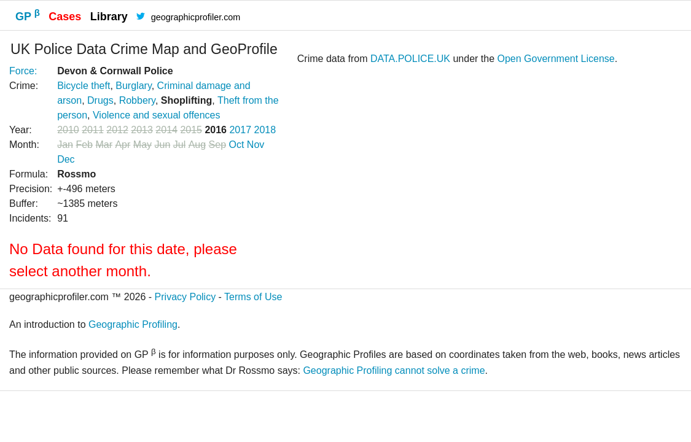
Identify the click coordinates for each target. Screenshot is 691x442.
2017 (240, 130)
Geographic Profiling (133, 324)
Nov (255, 144)
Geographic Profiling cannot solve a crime (394, 370)
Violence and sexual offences (157, 115)
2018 (265, 130)
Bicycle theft (83, 85)
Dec (65, 159)
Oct (236, 144)
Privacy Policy (185, 297)
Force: (23, 71)
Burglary (133, 85)
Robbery (137, 100)
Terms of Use (253, 297)
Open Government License (556, 58)
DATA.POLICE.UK (410, 58)
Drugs (100, 100)
